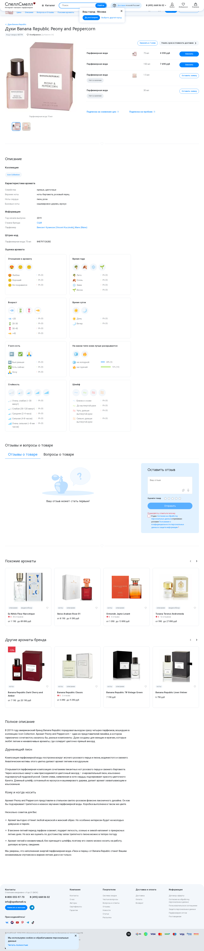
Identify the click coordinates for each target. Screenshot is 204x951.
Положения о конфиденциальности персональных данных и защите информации (167, 524)
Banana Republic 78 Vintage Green (124, 692)
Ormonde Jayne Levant (118, 614)
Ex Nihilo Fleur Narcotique (21, 614)
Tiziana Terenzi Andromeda (170, 614)
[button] (190, 561)
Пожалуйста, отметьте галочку (161, 513)
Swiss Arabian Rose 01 (69, 614)
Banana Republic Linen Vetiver (171, 692)
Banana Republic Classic (70, 692)
